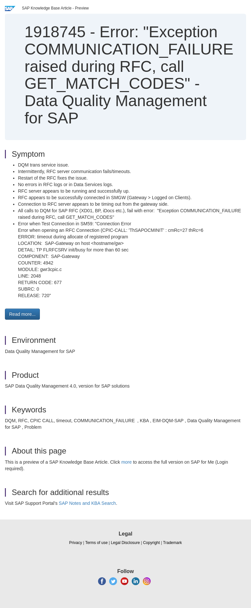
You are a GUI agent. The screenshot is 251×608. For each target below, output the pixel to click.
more (126, 462)
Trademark (172, 542)
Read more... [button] (22, 314)
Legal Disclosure (125, 542)
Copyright (151, 542)
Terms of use (96, 542)
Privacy (75, 542)
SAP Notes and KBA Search (87, 503)
